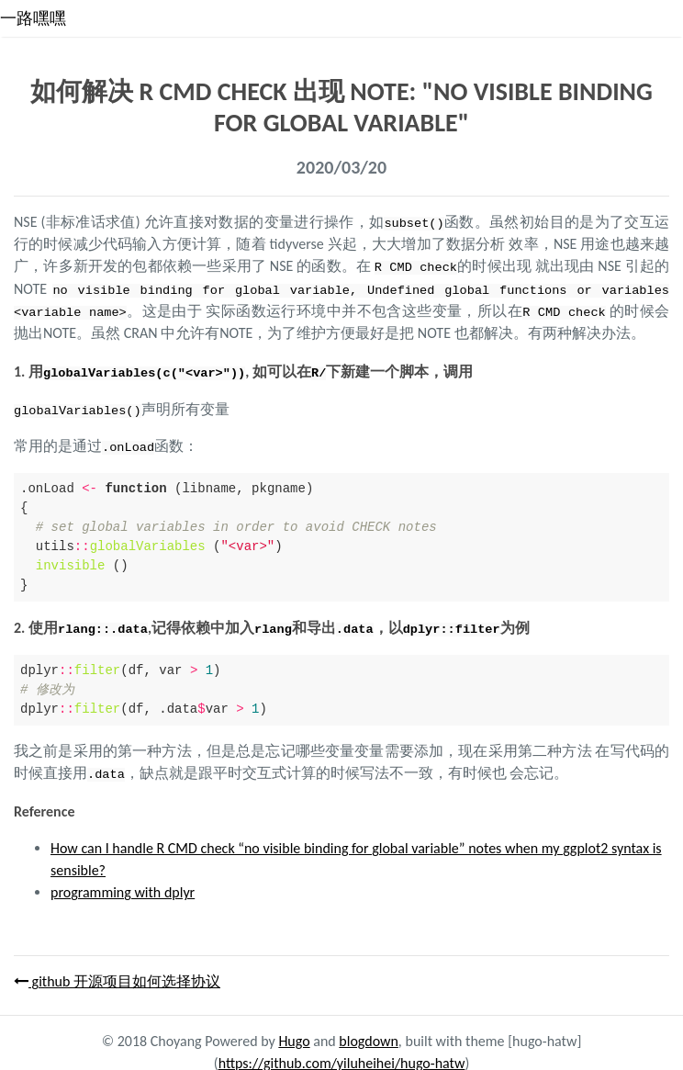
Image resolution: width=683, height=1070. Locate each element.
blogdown (368, 1036)
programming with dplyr (122, 887)
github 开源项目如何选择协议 (117, 977)
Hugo (293, 1036)
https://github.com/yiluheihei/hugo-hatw (341, 1058)
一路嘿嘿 (33, 17)
